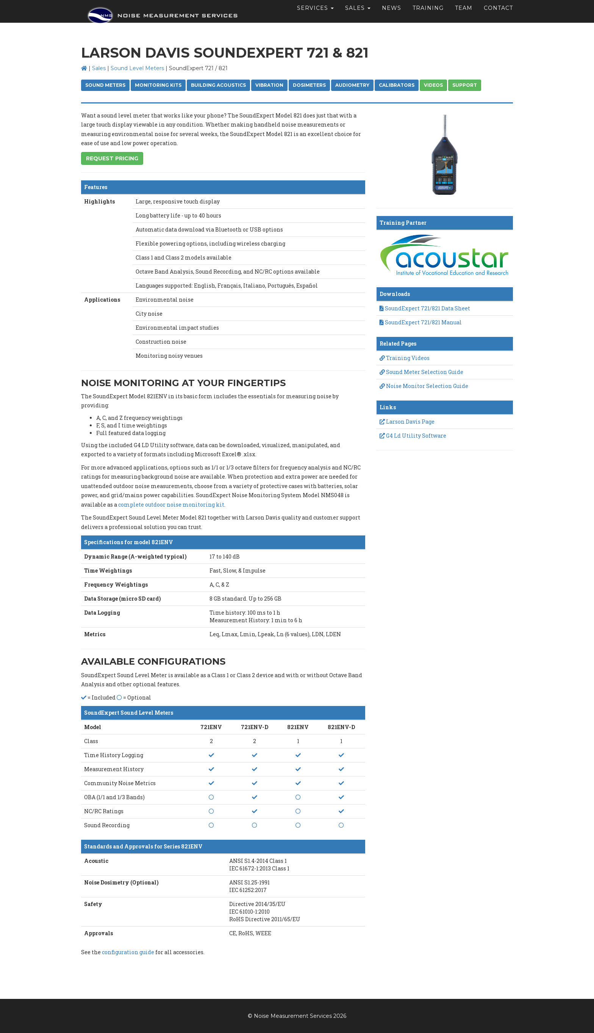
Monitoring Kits (158, 85)
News (391, 17)
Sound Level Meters (137, 68)
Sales (99, 68)
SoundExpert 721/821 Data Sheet (425, 308)
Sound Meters (105, 85)
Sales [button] (357, 17)
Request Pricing (112, 158)
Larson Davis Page (407, 421)
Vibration (269, 85)
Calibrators (396, 85)
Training (428, 17)
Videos (433, 85)
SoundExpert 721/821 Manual (421, 322)
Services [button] (315, 17)
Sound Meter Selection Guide (421, 372)
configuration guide (128, 952)
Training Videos (405, 358)
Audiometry (352, 85)
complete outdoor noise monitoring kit (171, 504)
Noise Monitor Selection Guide (424, 386)
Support (464, 85)
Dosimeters (309, 85)
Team (463, 17)
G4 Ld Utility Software (413, 435)
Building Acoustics (218, 85)
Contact (498, 17)
